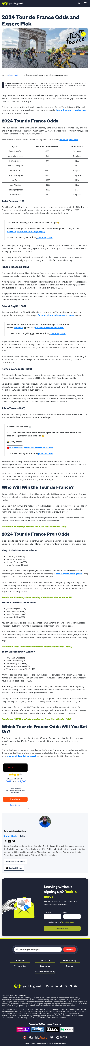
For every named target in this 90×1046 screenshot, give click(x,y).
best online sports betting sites (71, 110)
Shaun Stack (10, 836)
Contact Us (45, 961)
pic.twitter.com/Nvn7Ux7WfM (38, 447)
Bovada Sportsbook (69, 139)
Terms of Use (20, 966)
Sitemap (70, 966)
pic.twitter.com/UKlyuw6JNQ (31, 231)
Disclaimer (45, 966)
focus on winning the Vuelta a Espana (56, 315)
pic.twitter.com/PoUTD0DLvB (49, 327)
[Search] (39, 949)
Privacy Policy (69, 961)
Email (65, 912)
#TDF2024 (11, 231)
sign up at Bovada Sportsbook (21, 756)
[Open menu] (85, 3)
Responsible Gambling (45, 972)
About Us (20, 961)
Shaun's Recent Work (15, 861)
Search (69, 949)
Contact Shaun (14, 868)
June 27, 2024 (45, 237)
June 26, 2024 (58, 333)
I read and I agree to (61, 922)
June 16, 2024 (45, 453)
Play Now (15, 799)
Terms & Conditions (67, 922)
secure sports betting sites (69, 573)
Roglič (27, 312)
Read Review (15, 805)
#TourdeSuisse (16, 447)
